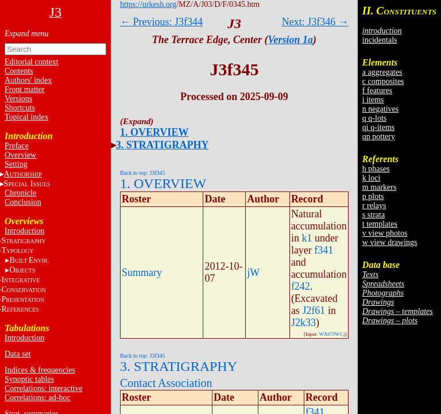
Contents (19, 71)
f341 (323, 250)
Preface (17, 145)
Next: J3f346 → (315, 22)
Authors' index (28, 80)
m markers (379, 187)
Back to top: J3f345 (142, 173)
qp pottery (378, 136)
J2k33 (303, 322)
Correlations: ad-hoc (38, 397)
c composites (383, 81)
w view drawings (389, 242)
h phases (376, 168)
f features (377, 90)
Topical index (26, 117)
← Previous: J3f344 (161, 22)
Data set (17, 354)
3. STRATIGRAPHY (162, 145)
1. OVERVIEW (154, 132)
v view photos (385, 233)
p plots (373, 196)
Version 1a (291, 39)
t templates (379, 224)
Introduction (24, 231)
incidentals (379, 40)
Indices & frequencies (40, 370)
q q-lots (374, 118)
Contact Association (166, 383)
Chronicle (20, 193)
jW (253, 272)
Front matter (25, 89)
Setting (16, 164)
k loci (371, 178)
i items (373, 99)
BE (29, 260)
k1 (306, 238)
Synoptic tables (29, 379)
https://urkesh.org (148, 4)
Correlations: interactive (44, 388)
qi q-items (378, 127)
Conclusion (23, 202)
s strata (373, 214)
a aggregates (382, 72)
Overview (20, 155)
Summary (142, 272)
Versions (18, 98)
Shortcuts (20, 107)
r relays (374, 205)
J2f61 (313, 310)
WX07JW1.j (332, 334)
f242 (300, 286)
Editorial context (32, 61)
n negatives (380, 109)
